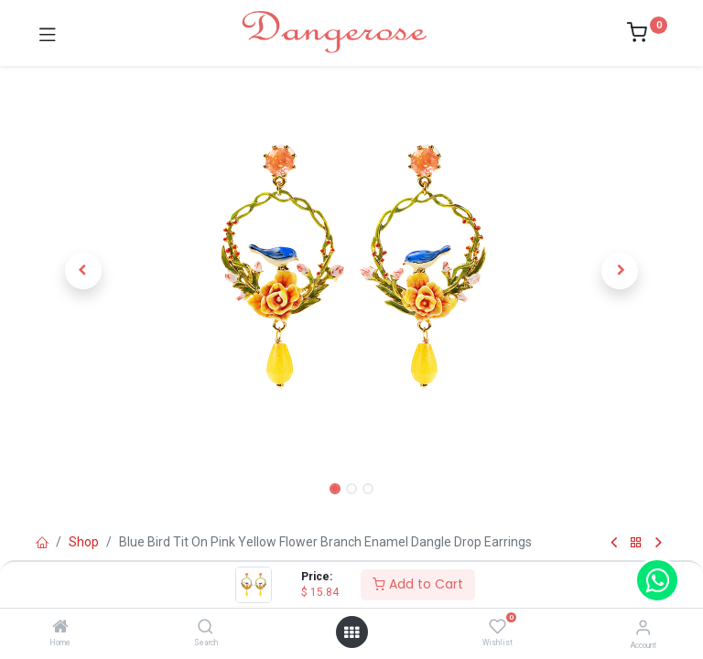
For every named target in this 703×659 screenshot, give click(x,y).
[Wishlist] (497, 627)
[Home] (60, 628)
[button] (83, 271)
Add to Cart (418, 584)
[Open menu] (351, 632)
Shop (84, 542)
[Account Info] (643, 627)
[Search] (205, 628)
